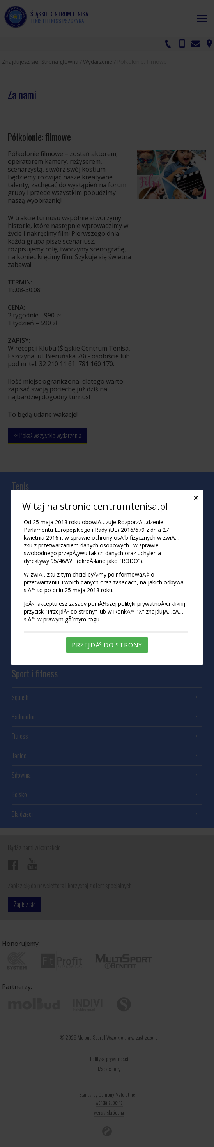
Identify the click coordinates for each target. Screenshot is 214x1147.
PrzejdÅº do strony (107, 645)
